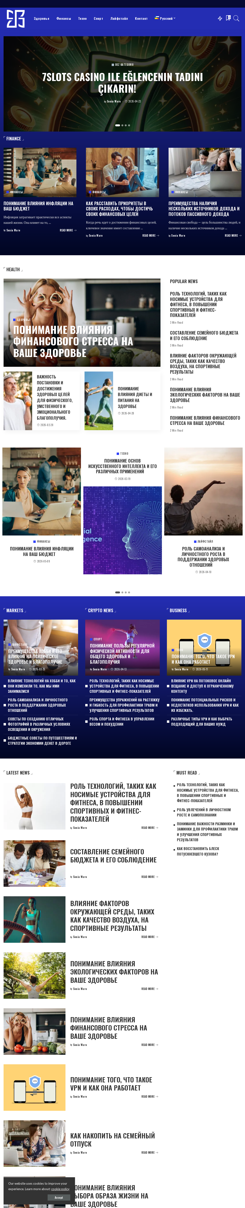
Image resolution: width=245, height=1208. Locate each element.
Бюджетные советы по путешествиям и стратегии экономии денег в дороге (42, 740)
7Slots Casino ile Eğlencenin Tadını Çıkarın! (122, 82)
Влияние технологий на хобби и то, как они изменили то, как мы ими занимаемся (41, 686)
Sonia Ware (114, 101)
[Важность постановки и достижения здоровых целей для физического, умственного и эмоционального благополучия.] (18, 401)
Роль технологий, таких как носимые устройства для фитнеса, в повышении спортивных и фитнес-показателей (198, 304)
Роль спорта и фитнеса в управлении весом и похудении (122, 721)
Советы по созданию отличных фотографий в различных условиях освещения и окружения (39, 724)
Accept (59, 1197)
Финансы (16, 192)
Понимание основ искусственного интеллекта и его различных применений (122, 466)
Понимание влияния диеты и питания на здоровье (135, 397)
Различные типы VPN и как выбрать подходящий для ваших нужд (201, 721)
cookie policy (60, 1189)
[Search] (236, 18)
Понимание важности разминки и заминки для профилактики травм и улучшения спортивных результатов (207, 831)
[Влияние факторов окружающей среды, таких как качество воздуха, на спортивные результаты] (34, 919)
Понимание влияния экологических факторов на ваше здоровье (205, 394)
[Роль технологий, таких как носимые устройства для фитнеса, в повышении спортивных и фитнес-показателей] (34, 806)
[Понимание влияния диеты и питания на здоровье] (99, 401)
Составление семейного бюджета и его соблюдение (204, 335)
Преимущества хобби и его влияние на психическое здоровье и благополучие (35, 656)
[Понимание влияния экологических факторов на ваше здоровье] (34, 975)
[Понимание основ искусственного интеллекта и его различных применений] (122, 530)
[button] (118, 125)
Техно (124, 453)
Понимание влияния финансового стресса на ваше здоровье (73, 341)
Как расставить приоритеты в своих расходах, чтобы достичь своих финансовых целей (119, 208)
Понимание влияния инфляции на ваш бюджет (38, 206)
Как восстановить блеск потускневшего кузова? (198, 851)
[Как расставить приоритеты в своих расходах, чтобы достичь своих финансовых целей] (122, 172)
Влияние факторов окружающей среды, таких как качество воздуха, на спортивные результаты (203, 363)
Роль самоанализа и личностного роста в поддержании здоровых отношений (203, 556)
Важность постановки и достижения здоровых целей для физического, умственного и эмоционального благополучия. (55, 397)
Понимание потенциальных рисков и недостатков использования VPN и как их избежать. (205, 705)
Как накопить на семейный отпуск (112, 1140)
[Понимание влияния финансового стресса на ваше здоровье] (34, 1031)
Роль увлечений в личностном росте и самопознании (204, 812)
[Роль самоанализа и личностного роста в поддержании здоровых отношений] (203, 491)
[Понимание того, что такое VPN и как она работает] (204, 648)
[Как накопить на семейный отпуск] (34, 1143)
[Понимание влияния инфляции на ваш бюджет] (40, 172)
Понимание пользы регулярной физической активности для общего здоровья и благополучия (122, 653)
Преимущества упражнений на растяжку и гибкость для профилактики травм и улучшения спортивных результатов (125, 705)
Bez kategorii (124, 64)
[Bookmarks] (228, 18)
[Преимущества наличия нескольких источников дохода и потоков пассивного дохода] (205, 172)
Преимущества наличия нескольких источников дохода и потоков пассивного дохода (204, 208)
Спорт (98, 639)
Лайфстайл (205, 541)
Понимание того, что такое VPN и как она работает (203, 659)
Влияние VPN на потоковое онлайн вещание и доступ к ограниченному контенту (202, 686)
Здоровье (23, 320)
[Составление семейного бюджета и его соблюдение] (34, 863)
